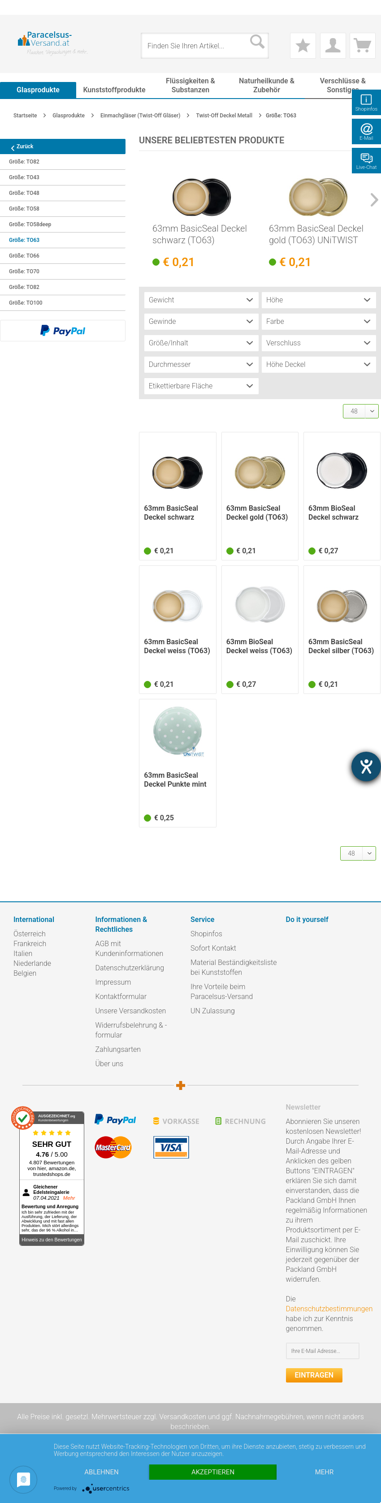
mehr (324, 1472)
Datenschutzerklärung (130, 968)
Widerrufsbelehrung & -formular (131, 1030)
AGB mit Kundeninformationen (129, 948)
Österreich (29, 934)
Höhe (274, 300)
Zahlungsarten (118, 1049)
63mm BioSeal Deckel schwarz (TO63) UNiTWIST (337, 513)
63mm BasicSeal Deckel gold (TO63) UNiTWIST (316, 234)
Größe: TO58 (24, 209)
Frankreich (29, 943)
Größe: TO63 (24, 240)
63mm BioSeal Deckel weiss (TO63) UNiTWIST (259, 646)
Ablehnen (101, 1472)
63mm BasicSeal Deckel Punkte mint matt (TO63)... (175, 780)
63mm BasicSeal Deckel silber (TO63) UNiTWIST (341, 646)
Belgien (24, 973)
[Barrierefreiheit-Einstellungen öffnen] (366, 766)
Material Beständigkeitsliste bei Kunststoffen (233, 967)
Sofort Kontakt (213, 948)
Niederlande (32, 963)
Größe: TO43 (24, 177)
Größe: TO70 (24, 271)
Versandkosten (182, 1417)
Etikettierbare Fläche (181, 386)
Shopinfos (206, 934)
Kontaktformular (121, 996)
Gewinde (162, 321)
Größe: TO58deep (30, 224)
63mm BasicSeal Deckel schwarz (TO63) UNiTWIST (199, 234)
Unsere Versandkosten (130, 1011)
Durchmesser (170, 364)
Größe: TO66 (24, 256)
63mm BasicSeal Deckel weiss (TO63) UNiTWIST (177, 646)
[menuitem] (18, 7)
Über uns (109, 1063)
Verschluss (283, 343)
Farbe (275, 321)
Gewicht (161, 300)
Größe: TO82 (24, 162)
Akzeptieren (212, 1472)
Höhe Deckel (286, 364)
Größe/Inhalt (168, 343)
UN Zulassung (212, 1011)
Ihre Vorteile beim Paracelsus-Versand (221, 991)
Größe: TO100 (26, 303)
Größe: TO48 (24, 193)
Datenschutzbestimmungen (329, 1309)
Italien (22, 953)
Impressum (113, 982)
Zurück (18, 146)
